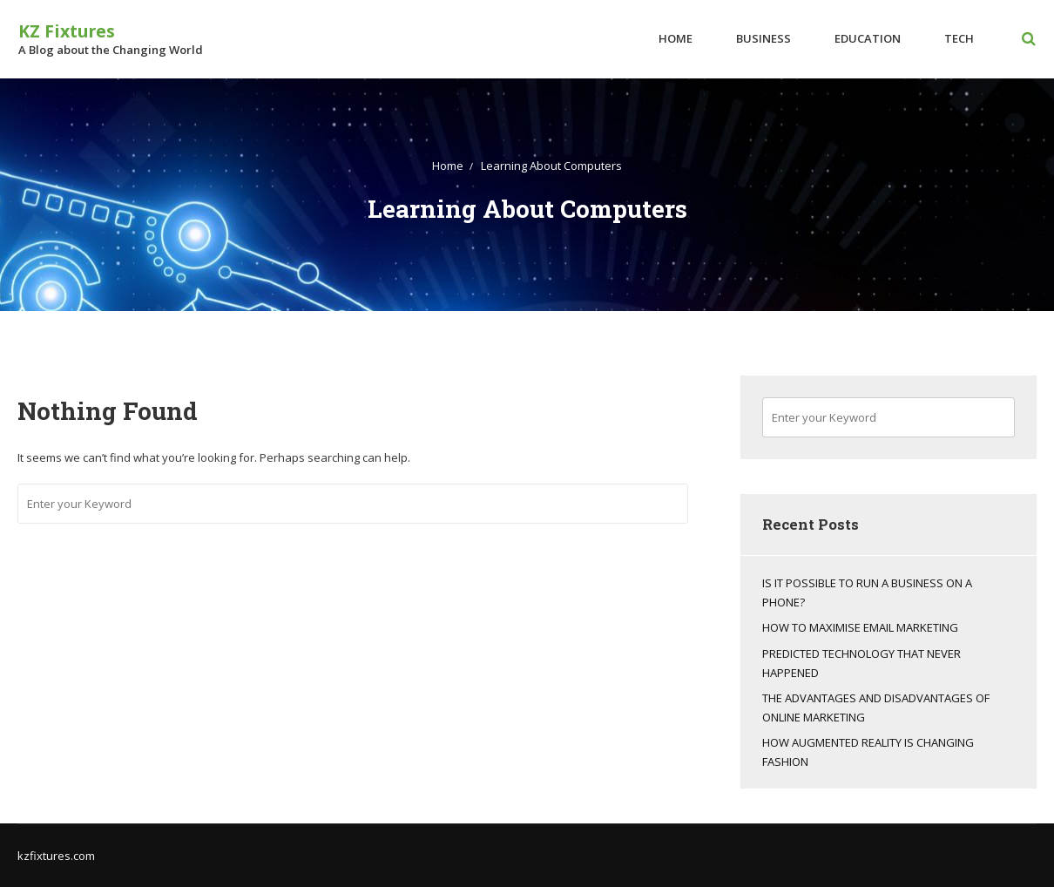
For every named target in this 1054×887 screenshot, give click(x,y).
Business (764, 38)
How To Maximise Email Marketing (860, 627)
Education (868, 38)
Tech (960, 38)
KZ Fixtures (65, 31)
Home (676, 38)
